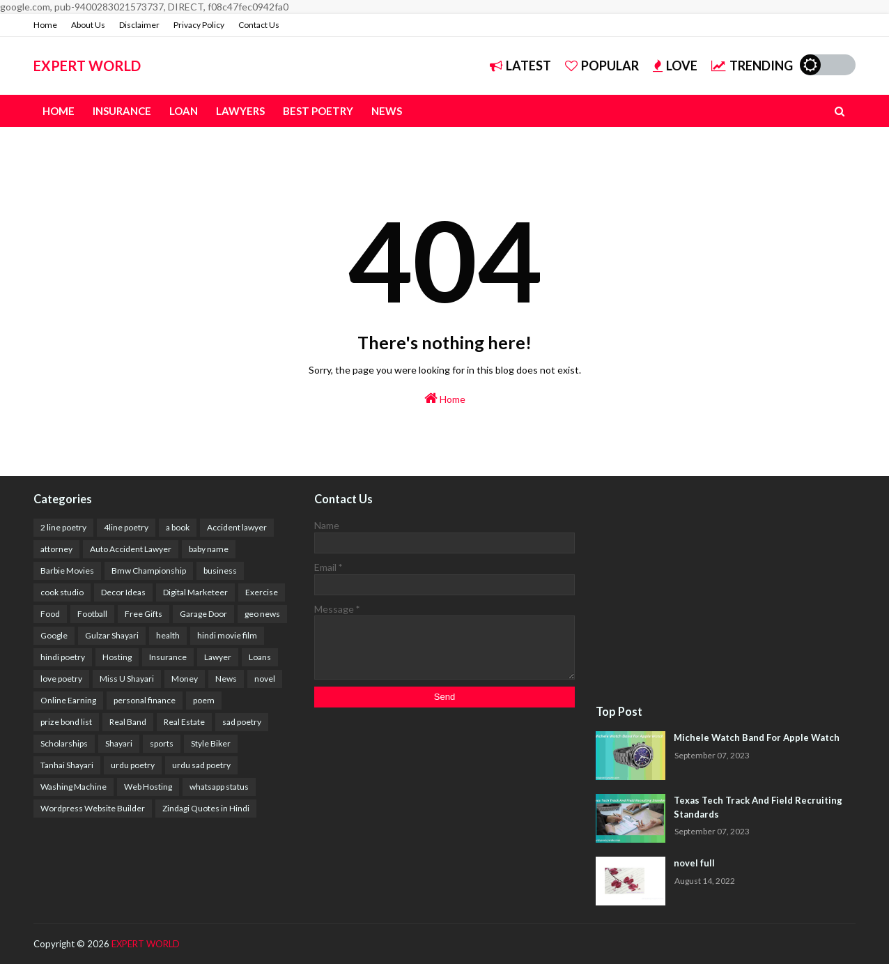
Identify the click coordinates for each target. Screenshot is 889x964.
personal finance (145, 700)
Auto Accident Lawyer (130, 549)
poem (204, 700)
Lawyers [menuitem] (240, 111)
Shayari (118, 743)
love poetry (61, 678)
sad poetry (241, 722)
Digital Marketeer (195, 592)
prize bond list (66, 722)
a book (178, 527)
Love (675, 65)
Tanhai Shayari (66, 765)
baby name (209, 549)
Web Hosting (148, 786)
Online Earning (68, 700)
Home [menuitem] (58, 111)
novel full (694, 863)
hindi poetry (62, 657)
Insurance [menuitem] (122, 111)
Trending (752, 65)
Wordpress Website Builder (92, 808)
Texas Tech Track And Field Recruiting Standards (758, 807)
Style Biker (211, 743)
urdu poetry (133, 765)
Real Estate (184, 722)
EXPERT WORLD (87, 65)
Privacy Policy (198, 25)
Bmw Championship (148, 570)
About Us (88, 25)
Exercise (261, 592)
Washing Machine (73, 786)
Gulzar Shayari (112, 635)
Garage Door (203, 614)
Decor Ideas (123, 592)
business (220, 570)
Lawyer (217, 657)
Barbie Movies (67, 570)
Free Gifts (143, 614)
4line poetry (126, 527)
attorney (56, 549)
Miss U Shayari (127, 678)
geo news (262, 614)
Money (184, 678)
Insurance (168, 657)
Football (92, 614)
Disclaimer (139, 25)
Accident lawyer (237, 527)
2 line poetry (63, 527)
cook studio (62, 592)
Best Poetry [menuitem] (318, 111)
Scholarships (64, 743)
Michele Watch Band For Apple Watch (757, 737)
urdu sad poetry (201, 765)
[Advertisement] (726, 591)
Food (50, 614)
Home (45, 25)
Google (54, 635)
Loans (260, 657)
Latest (520, 65)
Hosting (117, 657)
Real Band (127, 722)
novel (264, 678)
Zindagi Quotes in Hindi (205, 808)
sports (161, 743)
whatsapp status (219, 786)
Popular (602, 65)
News (226, 678)
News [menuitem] (386, 111)
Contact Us (258, 25)
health (168, 635)
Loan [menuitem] (183, 111)
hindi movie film (227, 635)
